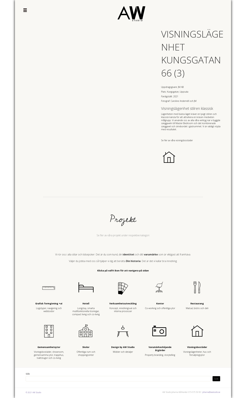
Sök (28, 373)
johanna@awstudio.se (211, 392)
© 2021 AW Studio (33, 392)
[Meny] (25, 10)
